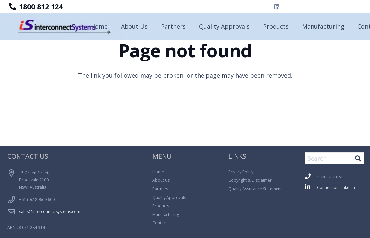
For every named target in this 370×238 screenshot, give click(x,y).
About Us (161, 180)
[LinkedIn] (277, 7)
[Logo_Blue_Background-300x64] (70, 26)
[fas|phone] (311, 177)
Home (158, 172)
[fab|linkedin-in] (311, 187)
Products (160, 206)
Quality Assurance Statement (255, 189)
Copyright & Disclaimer (250, 180)
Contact (159, 223)
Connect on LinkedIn (336, 187)
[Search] (334, 158)
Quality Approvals (169, 197)
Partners (160, 189)
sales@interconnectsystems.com (49, 211)
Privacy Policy (240, 172)
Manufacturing (165, 214)
